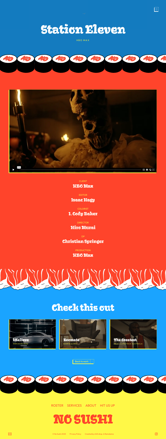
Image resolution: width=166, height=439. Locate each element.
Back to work (81, 361)
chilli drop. (98, 434)
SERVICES (74, 405)
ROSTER (57, 405)
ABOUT (90, 405)
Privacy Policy (75, 434)
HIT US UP (107, 405)
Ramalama (109, 434)
